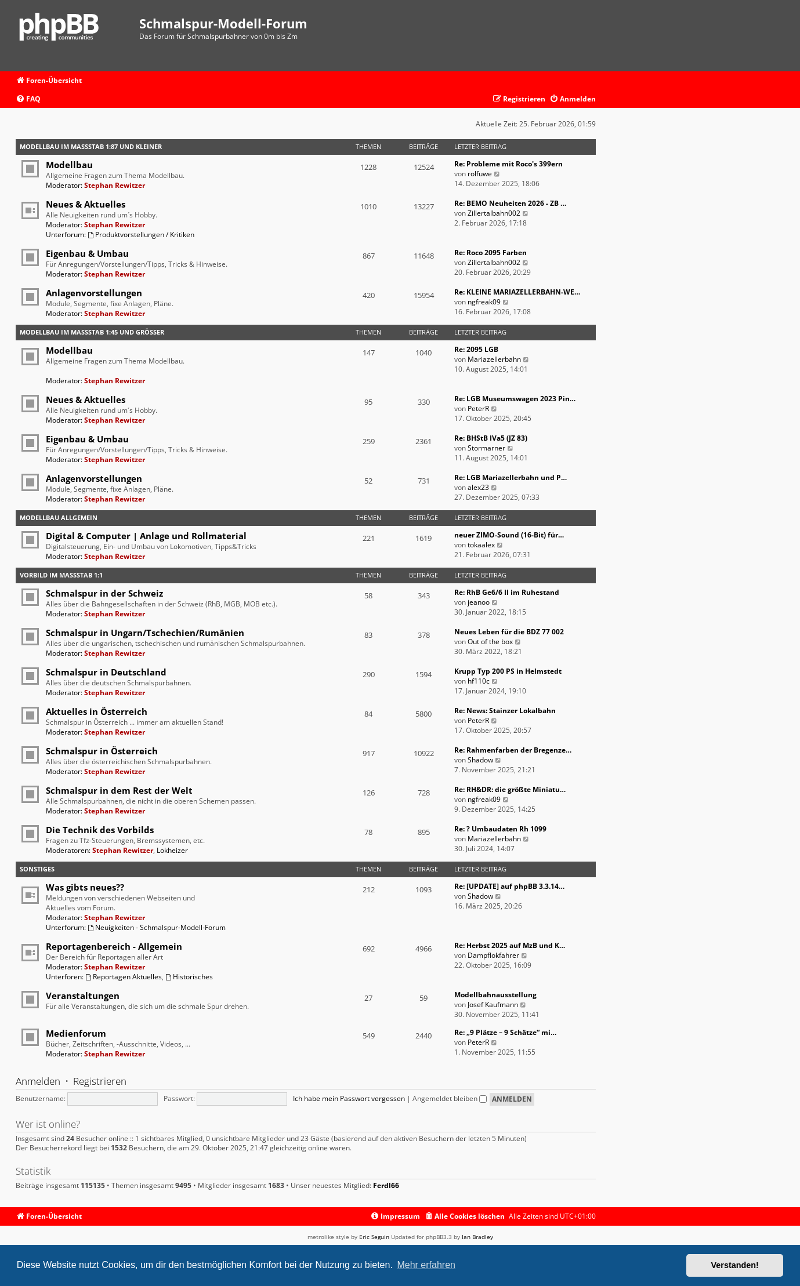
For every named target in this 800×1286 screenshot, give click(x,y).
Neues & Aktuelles (85, 204)
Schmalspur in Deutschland (106, 672)
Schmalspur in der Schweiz (104, 593)
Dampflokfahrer (493, 955)
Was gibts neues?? (85, 887)
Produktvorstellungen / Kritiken (141, 234)
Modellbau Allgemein (58, 517)
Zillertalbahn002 (494, 213)
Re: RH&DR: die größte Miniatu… (510, 789)
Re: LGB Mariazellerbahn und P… (510, 477)
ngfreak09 (484, 302)
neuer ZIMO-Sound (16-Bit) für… (509, 535)
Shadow (480, 760)
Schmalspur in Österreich (102, 751)
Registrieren (99, 1081)
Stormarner (486, 448)
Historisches (189, 977)
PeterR (478, 408)
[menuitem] (28, 99)
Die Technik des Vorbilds (100, 829)
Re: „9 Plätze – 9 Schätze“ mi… (505, 1032)
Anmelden (38, 1081)
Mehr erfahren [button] (426, 1265)
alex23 (478, 487)
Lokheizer (172, 850)
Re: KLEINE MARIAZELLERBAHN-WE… (517, 292)
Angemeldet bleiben (449, 1098)
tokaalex (481, 545)
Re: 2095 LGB (476, 349)
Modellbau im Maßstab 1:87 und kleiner (91, 146)
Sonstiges (37, 868)
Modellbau (69, 164)
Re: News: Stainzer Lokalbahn (505, 710)
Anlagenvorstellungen (94, 293)
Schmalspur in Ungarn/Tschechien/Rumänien (145, 632)
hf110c (479, 681)
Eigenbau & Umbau (87, 253)
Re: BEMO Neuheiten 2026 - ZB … (510, 203)
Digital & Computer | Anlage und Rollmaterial (146, 536)
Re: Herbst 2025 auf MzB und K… (509, 945)
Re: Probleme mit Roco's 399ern (508, 164)
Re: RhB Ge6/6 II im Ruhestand (506, 592)
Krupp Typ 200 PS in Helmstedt (508, 671)
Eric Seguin (374, 1237)
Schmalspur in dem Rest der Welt (119, 790)
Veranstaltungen (83, 995)
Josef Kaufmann (493, 1004)
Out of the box (490, 641)
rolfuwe (480, 174)
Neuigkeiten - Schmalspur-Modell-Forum (157, 927)
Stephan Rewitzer (114, 185)
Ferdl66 (386, 1185)
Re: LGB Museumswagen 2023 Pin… (514, 399)
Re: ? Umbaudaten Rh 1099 (500, 829)
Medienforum (76, 1033)
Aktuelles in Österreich (96, 711)
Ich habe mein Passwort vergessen (349, 1098)
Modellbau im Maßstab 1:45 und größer (92, 332)
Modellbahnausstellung (495, 995)
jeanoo (479, 602)
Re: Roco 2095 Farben (490, 252)
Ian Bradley (477, 1237)
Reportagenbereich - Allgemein (114, 946)
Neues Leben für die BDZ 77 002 (509, 632)
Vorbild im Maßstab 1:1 (61, 575)
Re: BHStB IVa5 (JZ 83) (490, 438)
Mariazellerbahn (494, 359)
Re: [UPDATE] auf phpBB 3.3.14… (509, 886)
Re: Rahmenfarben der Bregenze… (512, 750)
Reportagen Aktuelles (123, 977)
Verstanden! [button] (735, 1265)
